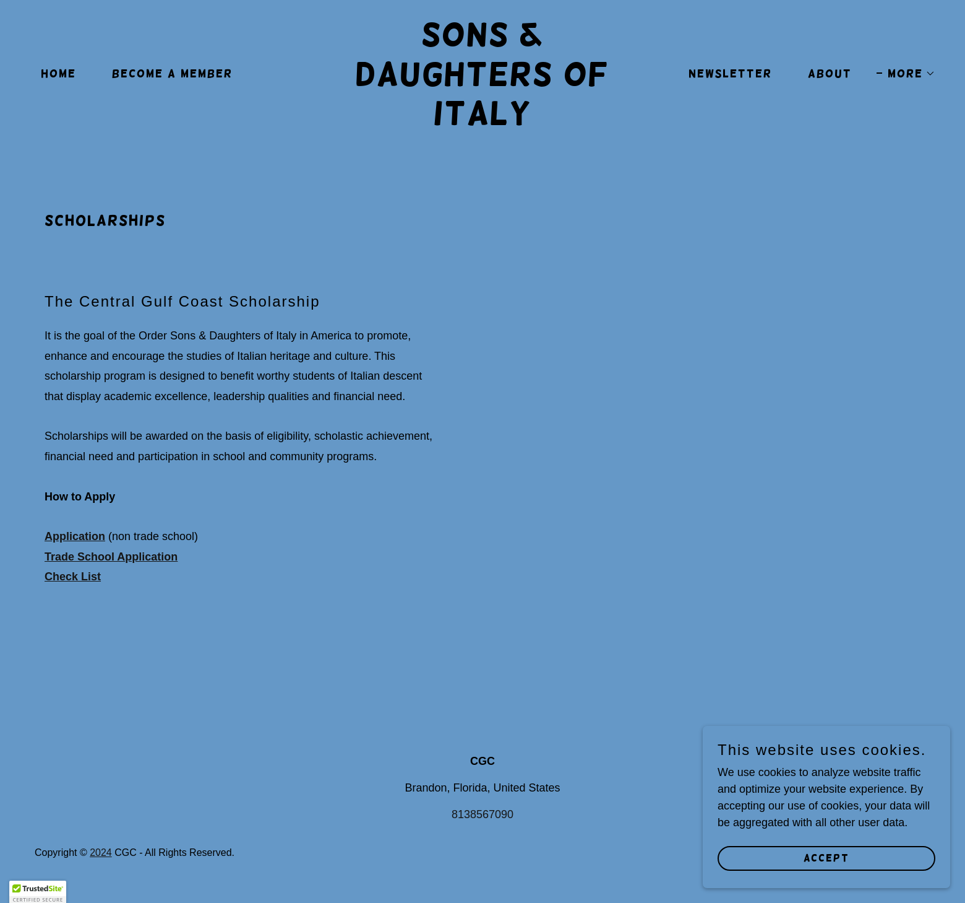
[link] (482, 121)
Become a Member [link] (172, 74)
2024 (101, 852)
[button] (906, 73)
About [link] (830, 74)
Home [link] (58, 74)
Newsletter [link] (730, 74)
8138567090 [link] (482, 814)
